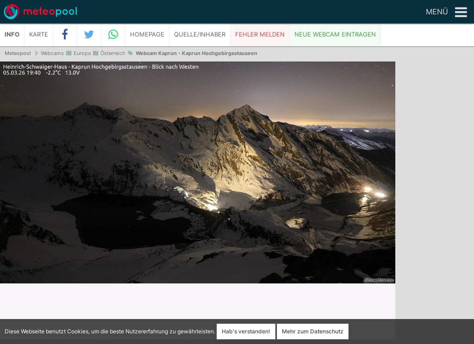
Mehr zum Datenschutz (312, 331)
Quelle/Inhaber (199, 34)
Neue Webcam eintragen (335, 34)
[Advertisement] (435, 203)
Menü (446, 12)
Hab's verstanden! (246, 331)
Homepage (147, 34)
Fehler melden (260, 34)
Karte (38, 34)
